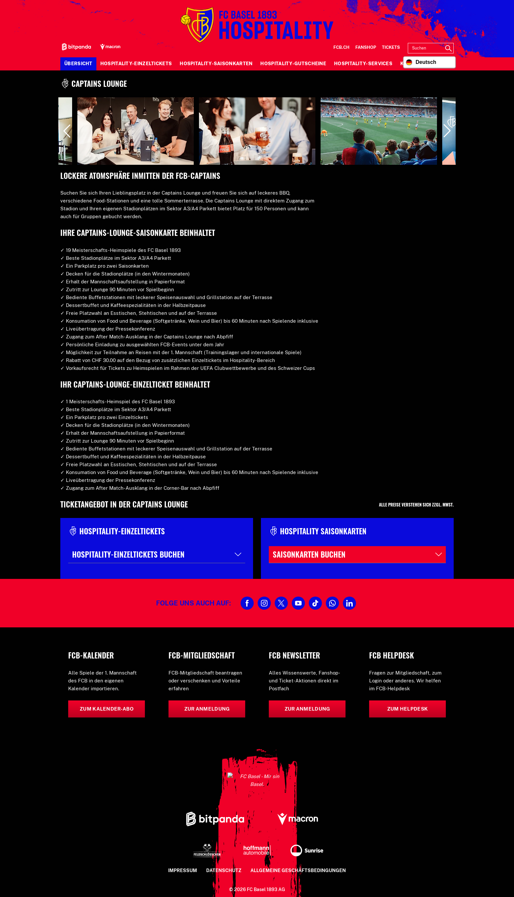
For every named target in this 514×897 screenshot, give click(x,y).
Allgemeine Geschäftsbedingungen (298, 862)
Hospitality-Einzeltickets (136, 63)
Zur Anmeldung (207, 709)
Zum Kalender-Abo (106, 709)
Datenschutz (223, 862)
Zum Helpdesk (407, 709)
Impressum (182, 862)
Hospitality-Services (363, 63)
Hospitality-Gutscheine (293, 63)
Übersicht (78, 63)
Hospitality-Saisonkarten (216, 63)
